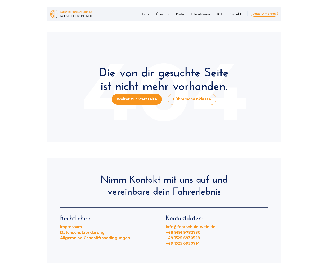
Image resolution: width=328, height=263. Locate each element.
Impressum (71, 227)
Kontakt (235, 13)
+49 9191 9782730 (183, 232)
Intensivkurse (200, 13)
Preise (180, 13)
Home (144, 13)
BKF (220, 13)
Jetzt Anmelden (264, 13)
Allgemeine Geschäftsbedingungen (95, 238)
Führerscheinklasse (192, 99)
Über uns (162, 13)
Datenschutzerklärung (82, 232)
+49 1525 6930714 (183, 243)
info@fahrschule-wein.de (190, 227)
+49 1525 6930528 (183, 238)
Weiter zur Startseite (137, 99)
